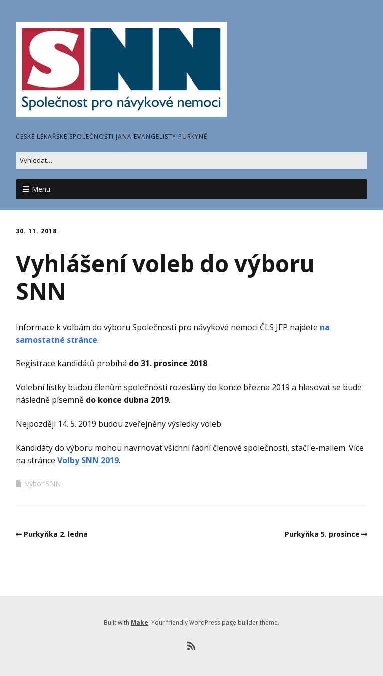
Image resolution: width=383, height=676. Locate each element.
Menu (41, 189)
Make (139, 622)
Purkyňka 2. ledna (56, 534)
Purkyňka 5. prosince (322, 534)
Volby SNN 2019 (88, 460)
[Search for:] (191, 160)
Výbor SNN (43, 483)
